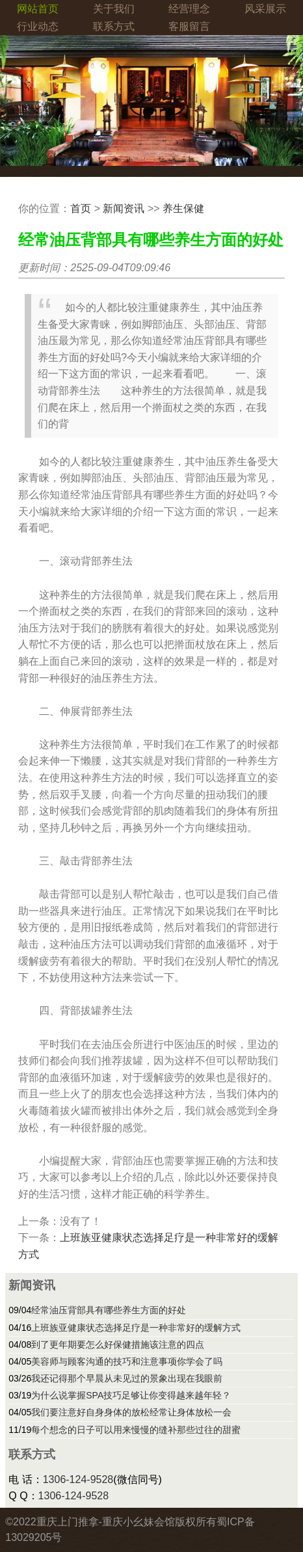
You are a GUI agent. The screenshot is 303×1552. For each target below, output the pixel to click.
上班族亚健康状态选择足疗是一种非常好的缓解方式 (136, 1327)
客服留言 (189, 26)
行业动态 (38, 26)
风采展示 (265, 8)
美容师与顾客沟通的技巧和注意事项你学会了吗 (126, 1361)
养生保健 (183, 208)
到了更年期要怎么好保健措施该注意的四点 (117, 1344)
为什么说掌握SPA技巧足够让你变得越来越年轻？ (131, 1395)
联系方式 (114, 26)
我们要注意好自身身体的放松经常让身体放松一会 (131, 1412)
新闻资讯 (123, 208)
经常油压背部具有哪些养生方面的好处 (108, 1310)
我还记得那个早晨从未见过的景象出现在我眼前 (126, 1378)
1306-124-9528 (78, 1479)
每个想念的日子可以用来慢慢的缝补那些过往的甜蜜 (136, 1430)
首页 (80, 208)
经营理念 (189, 8)
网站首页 (38, 8)
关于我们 (114, 8)
